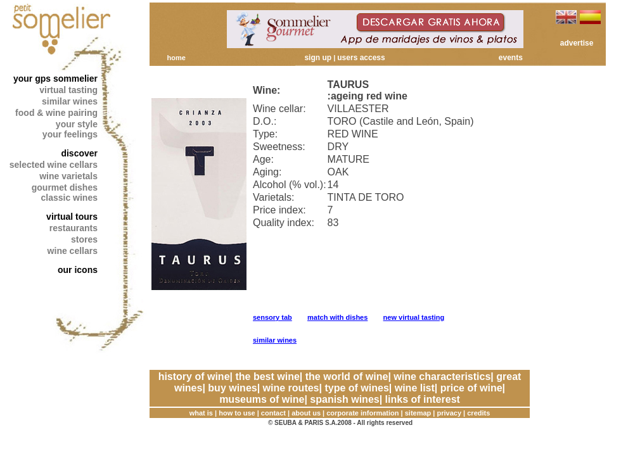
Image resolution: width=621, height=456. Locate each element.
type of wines (356, 388)
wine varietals (68, 176)
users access (361, 57)
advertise (577, 43)
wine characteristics (442, 376)
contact (273, 413)
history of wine (194, 376)
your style (77, 124)
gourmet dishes (65, 187)
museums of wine (261, 399)
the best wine (267, 376)
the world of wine (346, 376)
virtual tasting (68, 90)
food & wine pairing (56, 113)
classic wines (69, 198)
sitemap (418, 413)
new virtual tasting (414, 317)
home (176, 57)
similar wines (70, 101)
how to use (237, 413)
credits (478, 413)
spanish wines (344, 399)
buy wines (232, 388)
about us (306, 413)
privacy (449, 413)
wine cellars (73, 251)
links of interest (422, 399)
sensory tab (272, 317)
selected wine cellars (54, 165)
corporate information (362, 413)
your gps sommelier (55, 78)
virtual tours (72, 217)
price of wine (471, 388)
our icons (78, 270)
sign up (317, 57)
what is (201, 413)
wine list (415, 388)
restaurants (73, 228)
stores (84, 239)
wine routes (291, 388)
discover (79, 153)
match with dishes (337, 317)
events (511, 57)
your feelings (70, 134)
